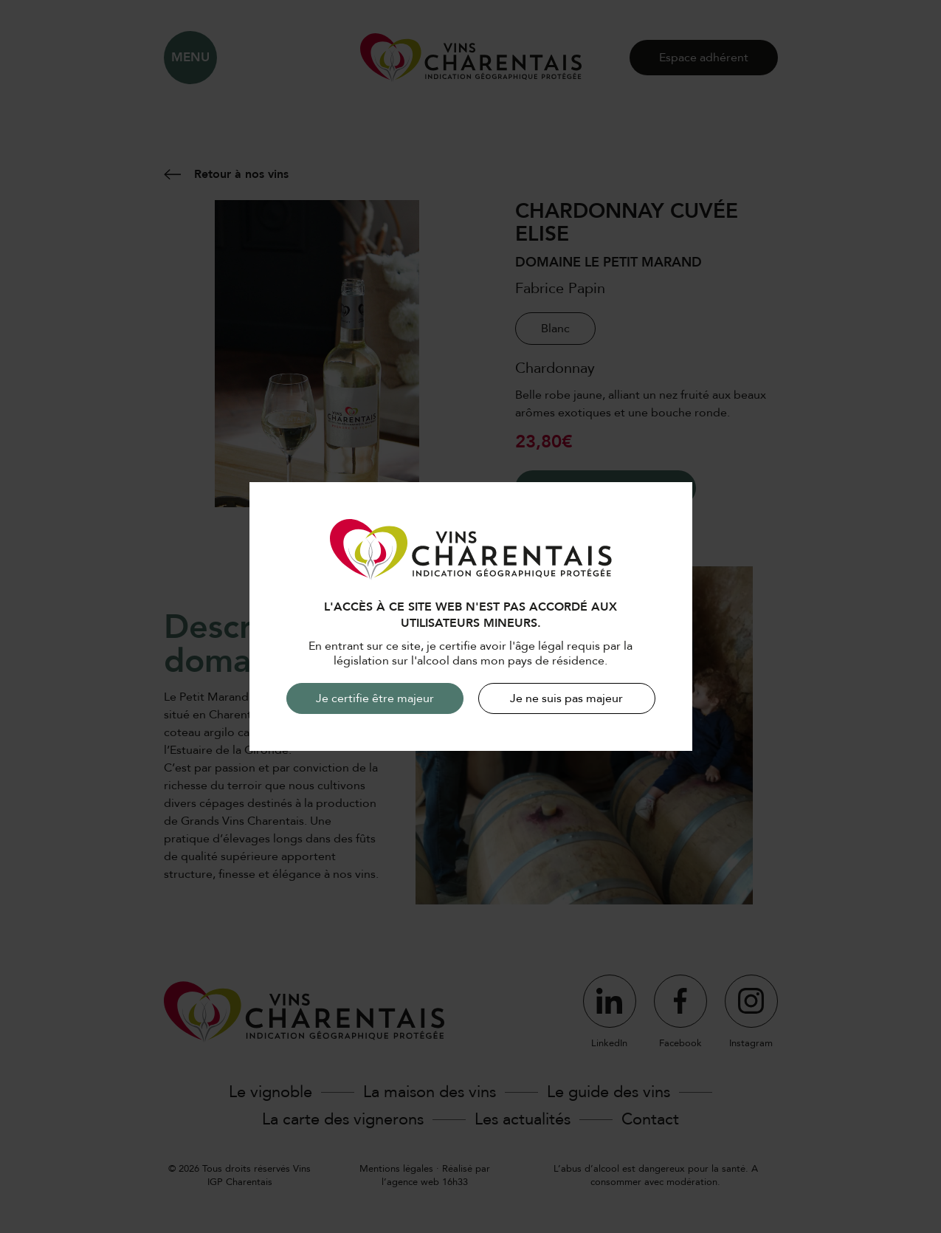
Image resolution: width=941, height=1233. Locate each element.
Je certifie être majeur (375, 698)
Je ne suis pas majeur (566, 698)
